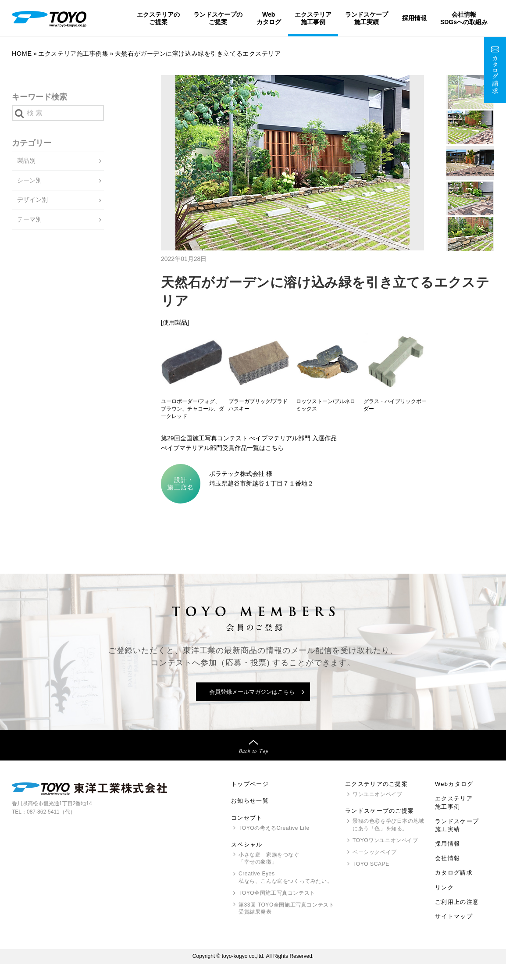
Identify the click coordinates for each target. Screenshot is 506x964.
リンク (444, 887)
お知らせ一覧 (250, 800)
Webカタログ (269, 18)
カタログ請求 (454, 872)
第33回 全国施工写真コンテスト (286, 909)
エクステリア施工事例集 (73, 53)
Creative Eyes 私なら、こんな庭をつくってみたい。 (285, 877)
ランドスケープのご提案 (217, 18)
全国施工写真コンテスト (277, 893)
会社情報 (447, 858)
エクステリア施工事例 (313, 18)
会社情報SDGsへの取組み (464, 18)
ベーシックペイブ (375, 852)
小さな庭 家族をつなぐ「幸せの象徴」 (269, 858)
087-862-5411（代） (51, 812)
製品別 (26, 160)
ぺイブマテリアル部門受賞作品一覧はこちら (222, 447)
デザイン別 (32, 199)
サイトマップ (454, 916)
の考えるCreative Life (274, 828)
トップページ (250, 784)
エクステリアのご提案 (158, 18)
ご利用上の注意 (457, 902)
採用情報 (414, 17)
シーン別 (29, 180)
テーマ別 (29, 219)
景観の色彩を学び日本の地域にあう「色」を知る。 (388, 825)
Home (22, 53)
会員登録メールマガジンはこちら (252, 692)
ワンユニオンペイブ (377, 794)
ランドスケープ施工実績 (366, 18)
